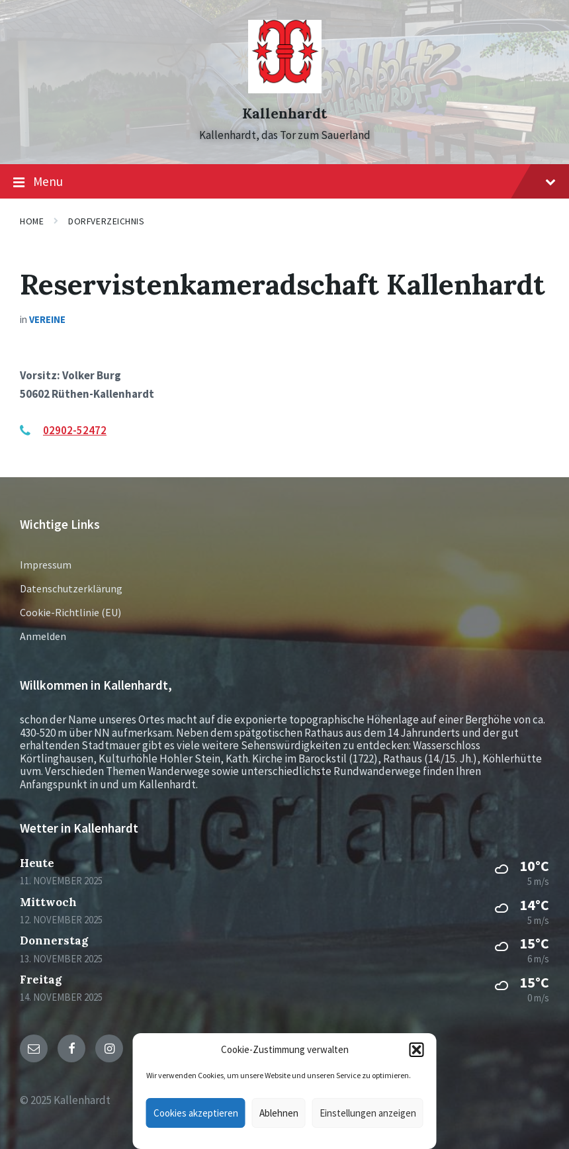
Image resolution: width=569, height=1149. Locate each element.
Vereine (47, 319)
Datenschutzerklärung (71, 588)
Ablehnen (278, 1113)
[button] (416, 1049)
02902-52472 (75, 430)
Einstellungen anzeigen (368, 1113)
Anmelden (43, 636)
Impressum (45, 564)
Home (32, 221)
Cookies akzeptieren (195, 1113)
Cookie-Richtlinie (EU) (70, 612)
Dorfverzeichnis (106, 221)
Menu (284, 182)
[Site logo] (285, 89)
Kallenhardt (284, 113)
